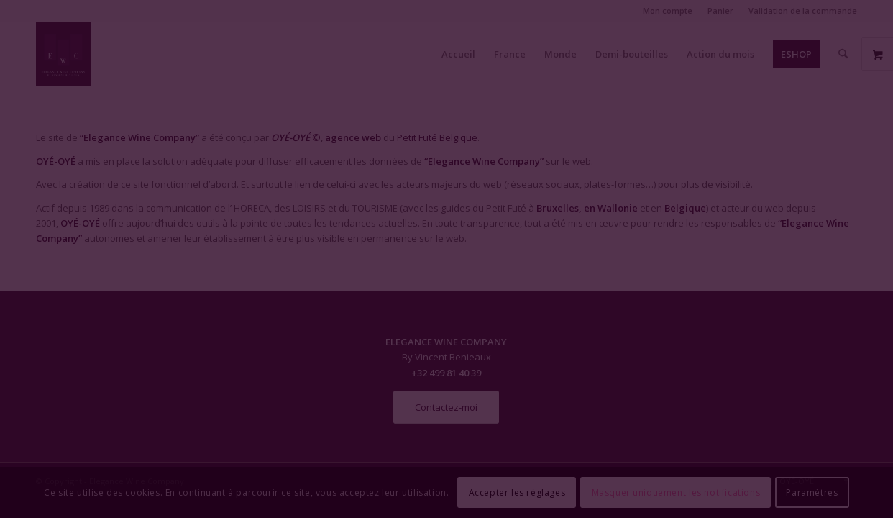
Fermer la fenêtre (446, 390)
